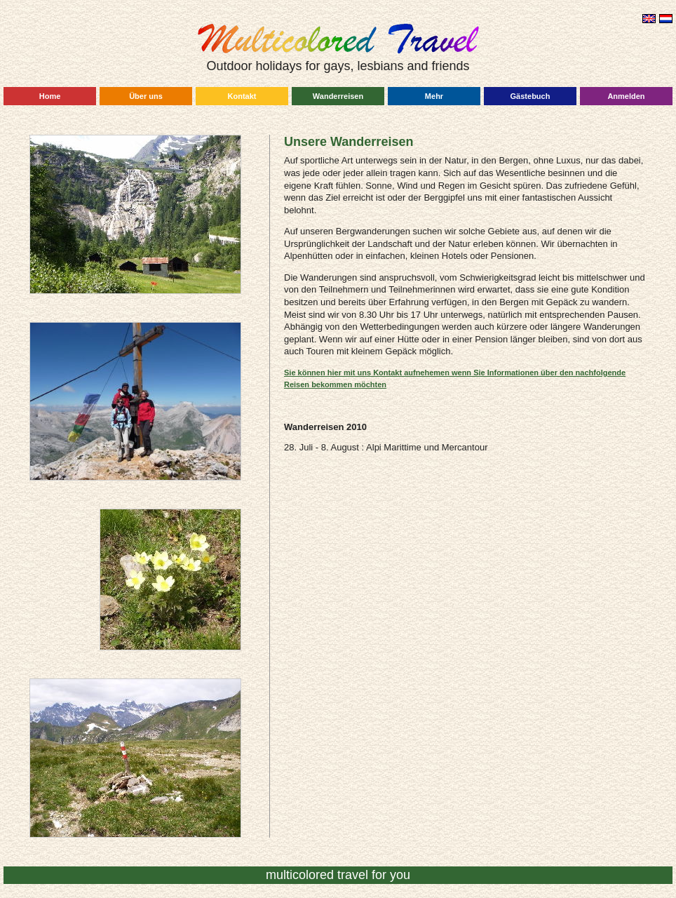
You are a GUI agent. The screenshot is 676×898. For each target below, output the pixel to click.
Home (50, 96)
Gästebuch (530, 96)
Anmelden (625, 96)
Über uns (146, 96)
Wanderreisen (338, 96)
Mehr (434, 96)
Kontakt (242, 96)
